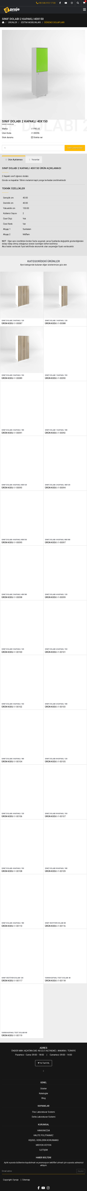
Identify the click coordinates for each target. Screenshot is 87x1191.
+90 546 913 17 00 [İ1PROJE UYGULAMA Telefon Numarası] (46, 3)
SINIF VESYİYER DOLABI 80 (55, 923)
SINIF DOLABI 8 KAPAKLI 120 (56, 759)
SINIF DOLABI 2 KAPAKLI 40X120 (57, 485)
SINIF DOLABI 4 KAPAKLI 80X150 (14, 540)
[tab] (13, 159)
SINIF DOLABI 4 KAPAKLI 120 (13, 813)
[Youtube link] (66, 3)
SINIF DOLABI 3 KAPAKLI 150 (13, 704)
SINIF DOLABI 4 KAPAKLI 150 (13, 868)
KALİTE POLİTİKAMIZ (43, 1135)
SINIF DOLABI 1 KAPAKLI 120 (56, 320)
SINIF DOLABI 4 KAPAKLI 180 (13, 923)
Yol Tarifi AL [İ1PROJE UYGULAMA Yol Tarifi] (44, 1063)
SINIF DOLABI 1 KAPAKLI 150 (56, 375)
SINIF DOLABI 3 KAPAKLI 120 (13, 649)
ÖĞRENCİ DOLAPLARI (54, 22)
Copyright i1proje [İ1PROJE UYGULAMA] (11, 1180)
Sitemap (26, 1180)
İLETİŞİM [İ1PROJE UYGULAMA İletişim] (43, 1150)
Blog (43, 1098)
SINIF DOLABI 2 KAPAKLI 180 (13, 430)
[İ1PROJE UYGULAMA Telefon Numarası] (43, 1071)
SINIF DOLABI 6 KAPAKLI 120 (56, 594)
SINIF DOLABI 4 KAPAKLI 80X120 (14, 485)
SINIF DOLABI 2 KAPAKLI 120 (13, 320)
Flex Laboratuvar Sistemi (43, 1112)
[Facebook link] (60, 3)
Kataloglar (43, 1093)
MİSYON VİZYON (43, 1145)
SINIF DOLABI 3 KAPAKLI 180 (13, 759)
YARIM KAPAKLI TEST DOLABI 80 (14, 1033)
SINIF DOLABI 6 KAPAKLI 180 (56, 704)
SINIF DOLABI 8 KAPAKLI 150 (56, 813)
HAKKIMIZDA (43, 1130)
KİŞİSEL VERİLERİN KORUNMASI (43, 1140)
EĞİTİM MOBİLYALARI (31, 22)
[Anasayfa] (11, 10)
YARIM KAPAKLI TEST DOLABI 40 (57, 978)
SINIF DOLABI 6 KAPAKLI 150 (56, 649)
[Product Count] (33, 148)
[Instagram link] (71, 3)
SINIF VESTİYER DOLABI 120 (12, 978)
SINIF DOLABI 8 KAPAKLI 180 (56, 868)
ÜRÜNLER (12, 22)
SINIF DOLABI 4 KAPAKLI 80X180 (57, 540)
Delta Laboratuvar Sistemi (43, 1117)
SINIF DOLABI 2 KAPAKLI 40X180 (14, 594)
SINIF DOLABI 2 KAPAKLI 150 (13, 375)
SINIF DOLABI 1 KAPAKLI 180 (56, 430)
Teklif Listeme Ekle (75, 148)
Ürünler (43, 1088)
